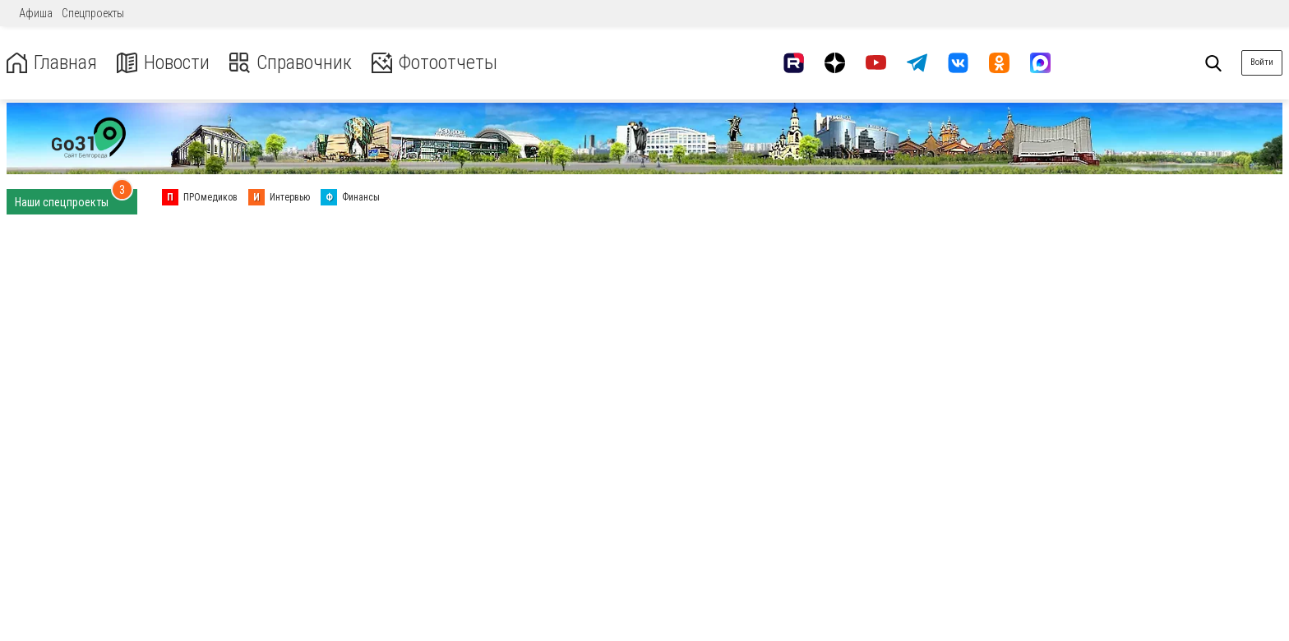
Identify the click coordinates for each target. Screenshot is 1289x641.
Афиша (36, 13)
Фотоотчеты (434, 63)
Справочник (290, 63)
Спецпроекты (93, 13)
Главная (52, 63)
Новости (163, 63)
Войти (1261, 62)
